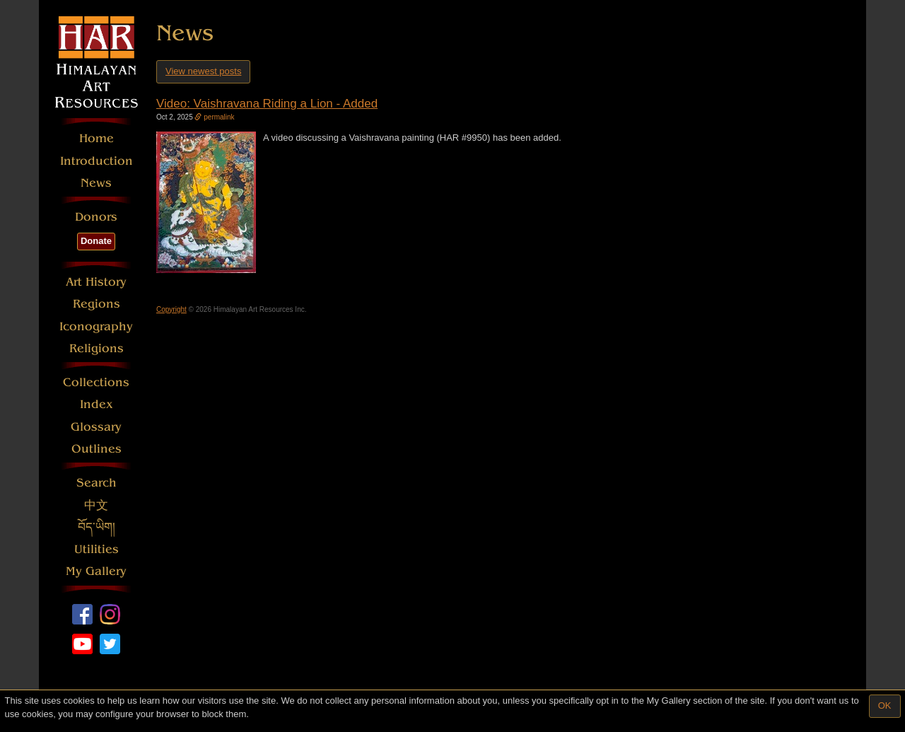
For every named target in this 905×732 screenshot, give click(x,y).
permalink (214, 117)
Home (96, 138)
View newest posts (203, 71)
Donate (96, 241)
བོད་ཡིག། (96, 527)
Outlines (96, 448)
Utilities (96, 549)
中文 (96, 505)
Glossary (96, 427)
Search (96, 482)
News (96, 183)
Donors (96, 216)
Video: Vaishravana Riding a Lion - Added (267, 103)
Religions (96, 348)
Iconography (96, 326)
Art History (96, 282)
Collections (96, 382)
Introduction (96, 161)
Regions (96, 303)
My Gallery (96, 571)
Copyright (171, 309)
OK (885, 705)
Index (96, 404)
